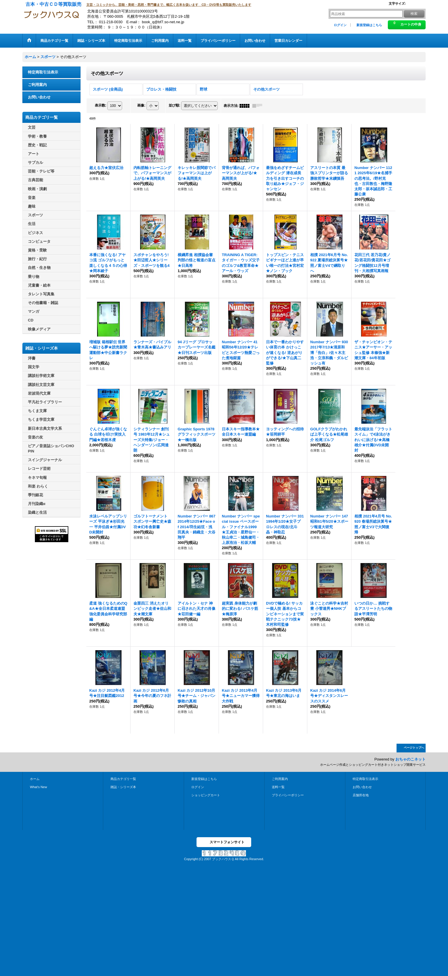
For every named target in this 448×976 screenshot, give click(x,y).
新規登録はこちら (369, 25)
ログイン (340, 25)
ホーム (35, 779)
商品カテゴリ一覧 (123, 779)
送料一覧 (278, 787)
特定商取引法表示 (43, 72)
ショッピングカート (205, 795)
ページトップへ (414, 747)
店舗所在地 (361, 795)
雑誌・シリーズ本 (123, 787)
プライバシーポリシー (288, 795)
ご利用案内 (37, 84)
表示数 (100, 105)
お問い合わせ (39, 97)
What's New (38, 787)
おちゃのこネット (410, 759)
